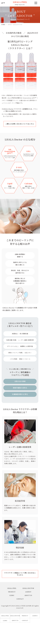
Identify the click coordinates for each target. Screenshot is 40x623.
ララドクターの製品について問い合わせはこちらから (20, 574)
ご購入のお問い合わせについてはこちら (19, 124)
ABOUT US (28, 595)
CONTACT (20, 599)
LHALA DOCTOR (28, 588)
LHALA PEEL (11, 588)
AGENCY (28, 592)
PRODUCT (11, 592)
